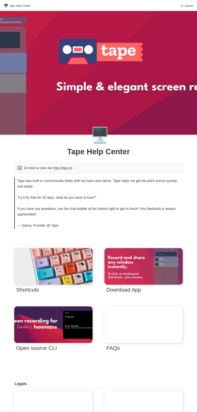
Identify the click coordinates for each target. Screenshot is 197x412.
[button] (187, 5)
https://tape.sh (62, 168)
